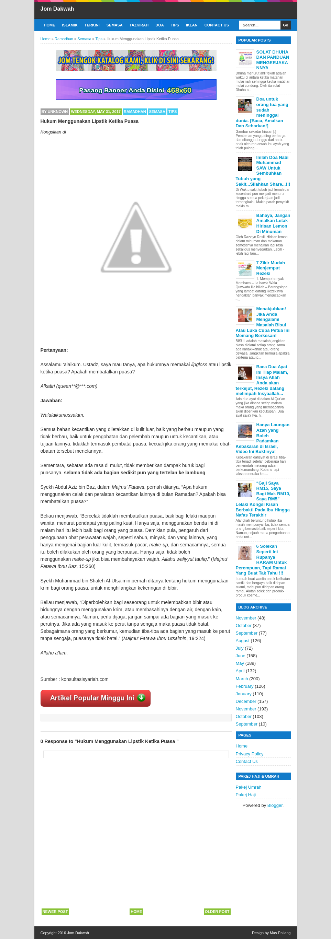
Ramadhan (135, 111)
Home (49, 25)
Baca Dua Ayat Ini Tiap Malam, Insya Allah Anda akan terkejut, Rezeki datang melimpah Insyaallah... (262, 380)
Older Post (217, 911)
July (240, 648)
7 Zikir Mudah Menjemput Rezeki (270, 268)
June (240, 655)
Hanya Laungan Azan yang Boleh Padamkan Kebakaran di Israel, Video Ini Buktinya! (263, 438)
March (242, 678)
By (55, 111)
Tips (175, 25)
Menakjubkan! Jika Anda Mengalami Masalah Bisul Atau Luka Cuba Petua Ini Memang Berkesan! (263, 322)
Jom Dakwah (57, 9)
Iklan (192, 25)
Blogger (275, 805)
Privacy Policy (250, 753)
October (244, 625)
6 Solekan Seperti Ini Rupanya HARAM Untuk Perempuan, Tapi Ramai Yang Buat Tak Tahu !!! (261, 560)
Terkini (92, 25)
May (240, 663)
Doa (159, 25)
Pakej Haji (246, 794)
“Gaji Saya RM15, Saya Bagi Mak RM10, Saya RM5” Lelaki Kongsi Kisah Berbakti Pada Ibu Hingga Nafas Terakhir (263, 499)
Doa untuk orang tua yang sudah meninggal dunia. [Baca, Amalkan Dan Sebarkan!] (262, 112)
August (243, 640)
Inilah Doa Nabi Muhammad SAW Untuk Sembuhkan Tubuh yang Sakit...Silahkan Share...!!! (263, 171)
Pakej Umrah (249, 787)
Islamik (70, 25)
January (244, 693)
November (246, 618)
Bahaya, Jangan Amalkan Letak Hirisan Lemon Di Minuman (273, 223)
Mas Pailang (280, 933)
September (247, 633)
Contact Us (217, 25)
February (245, 686)
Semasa (115, 25)
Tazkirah (139, 25)
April (240, 670)
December (246, 701)
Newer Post (55, 911)
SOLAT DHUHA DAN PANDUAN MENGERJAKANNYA (272, 60)
